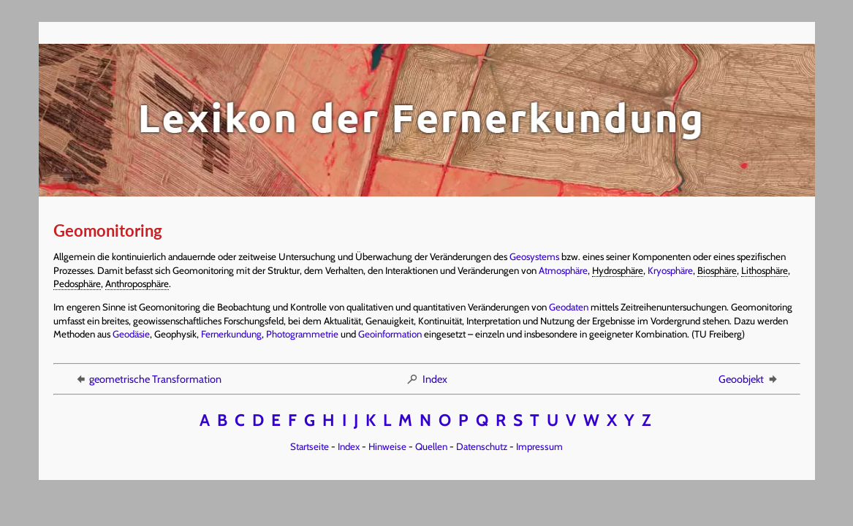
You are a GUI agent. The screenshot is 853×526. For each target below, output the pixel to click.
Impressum (539, 446)
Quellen (431, 446)
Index (426, 379)
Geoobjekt (749, 379)
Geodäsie (131, 334)
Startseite (309, 446)
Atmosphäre (563, 270)
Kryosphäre (670, 270)
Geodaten (568, 307)
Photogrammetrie (302, 334)
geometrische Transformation (147, 379)
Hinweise (387, 446)
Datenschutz (481, 446)
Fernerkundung (231, 334)
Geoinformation (390, 334)
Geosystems (534, 256)
